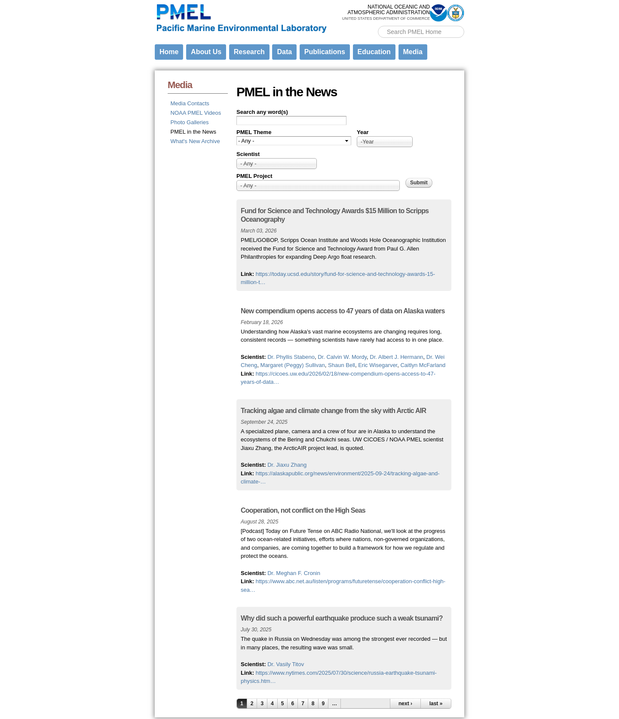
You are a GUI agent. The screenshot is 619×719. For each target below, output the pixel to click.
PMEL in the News (193, 132)
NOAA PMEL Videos (196, 113)
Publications (324, 51)
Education (374, 51)
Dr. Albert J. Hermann (396, 357)
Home (168, 51)
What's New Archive (195, 141)
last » (436, 704)
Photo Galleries (190, 122)
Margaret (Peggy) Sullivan (292, 365)
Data (284, 51)
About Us (206, 51)
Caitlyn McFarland (422, 365)
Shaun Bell (341, 365)
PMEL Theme (253, 132)
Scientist (248, 154)
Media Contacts (190, 103)
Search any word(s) (262, 112)
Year (362, 132)
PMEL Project (254, 176)
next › (405, 704)
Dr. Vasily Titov (285, 664)
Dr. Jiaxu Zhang (286, 465)
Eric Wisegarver (377, 365)
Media (413, 51)
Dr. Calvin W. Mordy (342, 357)
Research (249, 51)
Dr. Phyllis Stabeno (291, 357)
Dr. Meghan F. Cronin (293, 573)
